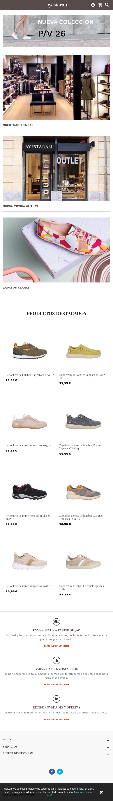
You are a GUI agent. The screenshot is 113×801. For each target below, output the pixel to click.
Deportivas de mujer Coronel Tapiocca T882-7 (81, 587)
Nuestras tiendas (18, 125)
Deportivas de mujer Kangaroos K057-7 (28, 586)
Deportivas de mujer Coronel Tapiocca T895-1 (28, 517)
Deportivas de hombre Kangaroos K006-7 (30, 375)
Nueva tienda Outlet (20, 206)
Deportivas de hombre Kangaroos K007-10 (82, 376)
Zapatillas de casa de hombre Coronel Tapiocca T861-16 (81, 517)
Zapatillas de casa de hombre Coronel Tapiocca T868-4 (81, 446)
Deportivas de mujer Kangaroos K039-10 (29, 445)
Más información (56, 645)
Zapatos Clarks (16, 287)
